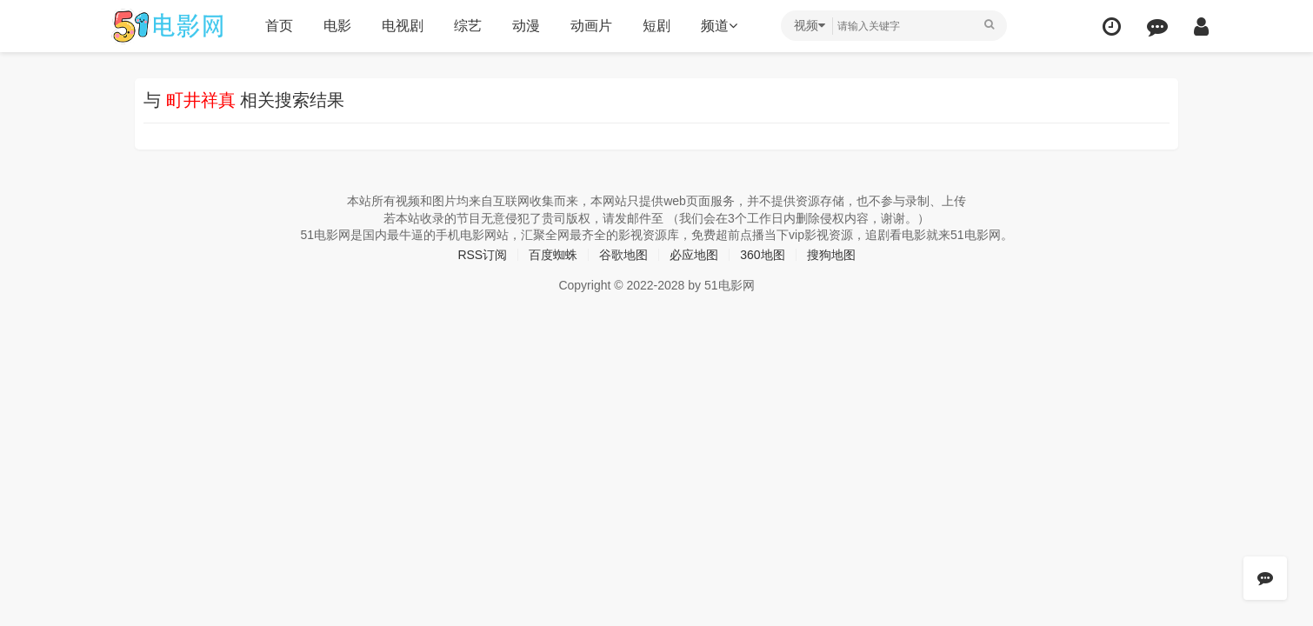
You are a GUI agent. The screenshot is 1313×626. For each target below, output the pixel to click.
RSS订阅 (482, 255)
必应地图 (694, 255)
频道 (719, 25)
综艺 (468, 25)
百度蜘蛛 (553, 255)
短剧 (656, 25)
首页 (279, 25)
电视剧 (402, 25)
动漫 (526, 25)
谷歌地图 (623, 255)
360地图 (762, 255)
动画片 (591, 25)
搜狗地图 (831, 255)
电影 (337, 25)
